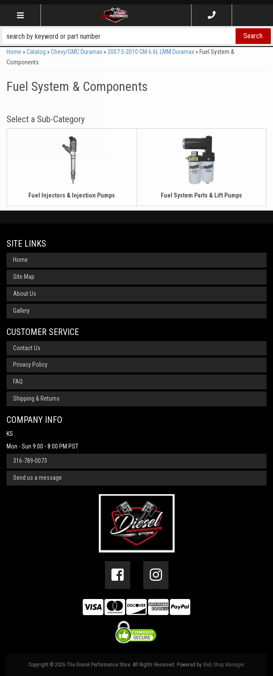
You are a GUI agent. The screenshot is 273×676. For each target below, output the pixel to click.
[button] (136, 36)
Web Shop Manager (223, 665)
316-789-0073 (30, 460)
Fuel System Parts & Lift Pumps (201, 195)
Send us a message (37, 477)
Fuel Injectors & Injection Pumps (71, 195)
